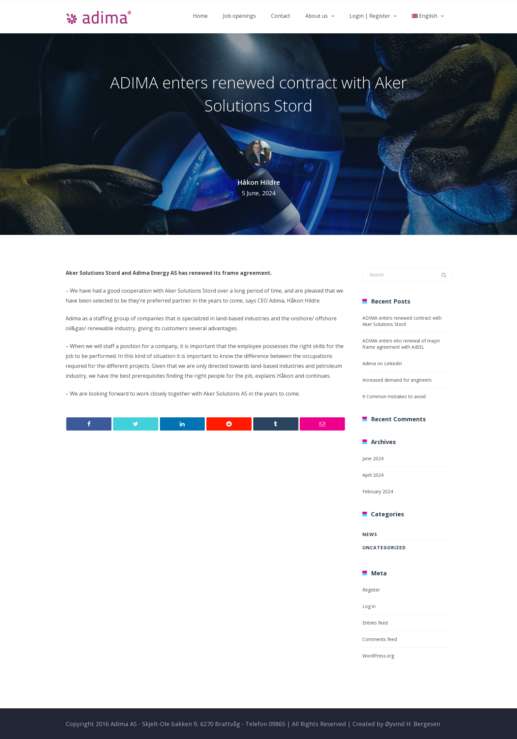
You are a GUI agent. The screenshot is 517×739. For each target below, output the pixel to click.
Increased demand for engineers (397, 380)
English (424, 15)
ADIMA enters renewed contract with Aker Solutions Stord (401, 321)
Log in (369, 606)
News (369, 534)
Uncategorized (384, 547)
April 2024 (372, 475)
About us (316, 15)
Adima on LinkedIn (382, 363)
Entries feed (375, 623)
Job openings (239, 15)
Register (371, 590)
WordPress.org (378, 656)
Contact (280, 15)
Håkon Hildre (258, 182)
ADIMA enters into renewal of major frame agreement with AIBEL (401, 343)
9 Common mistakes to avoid (394, 396)
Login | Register (370, 15)
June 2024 (372, 458)
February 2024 (377, 491)
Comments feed (379, 639)
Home (200, 15)
